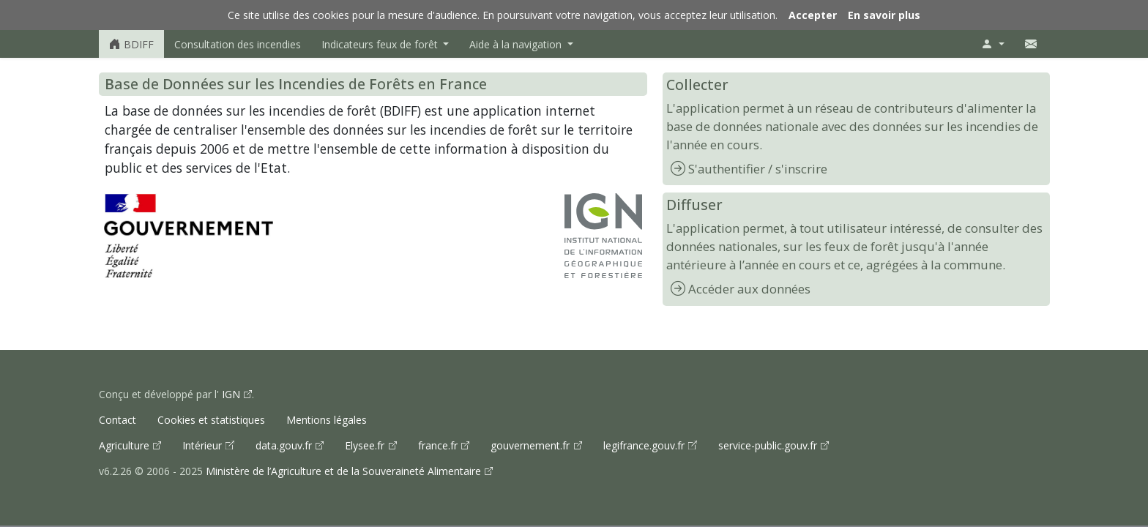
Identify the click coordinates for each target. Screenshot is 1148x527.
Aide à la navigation (516, 44)
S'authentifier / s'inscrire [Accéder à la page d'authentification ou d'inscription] (757, 168)
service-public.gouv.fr (769, 445)
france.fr (439, 445)
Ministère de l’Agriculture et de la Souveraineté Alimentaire (345, 471)
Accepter (813, 15)
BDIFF (131, 44)
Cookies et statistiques (211, 420)
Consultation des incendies (237, 44)
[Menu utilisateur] (993, 44)
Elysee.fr (366, 445)
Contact (117, 420)
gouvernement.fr (532, 445)
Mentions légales (326, 420)
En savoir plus (884, 15)
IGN (231, 394)
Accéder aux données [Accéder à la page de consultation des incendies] (749, 288)
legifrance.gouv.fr (645, 445)
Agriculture (125, 445)
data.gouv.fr (285, 445)
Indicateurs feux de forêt (381, 44)
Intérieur (203, 445)
